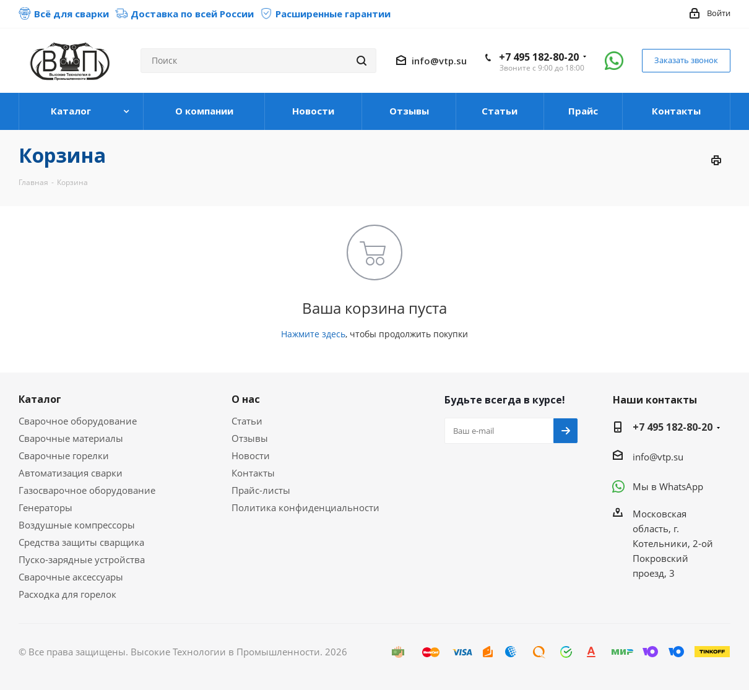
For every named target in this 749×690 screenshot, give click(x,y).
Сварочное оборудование (78, 421)
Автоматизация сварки (71, 473)
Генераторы (45, 507)
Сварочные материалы (71, 438)
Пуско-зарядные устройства (82, 559)
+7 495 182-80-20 (539, 57)
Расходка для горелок (67, 594)
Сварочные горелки (64, 455)
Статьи (247, 421)
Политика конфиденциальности (305, 507)
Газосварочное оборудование (87, 490)
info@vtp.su (439, 60)
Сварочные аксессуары (71, 577)
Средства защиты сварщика (81, 542)
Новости (251, 455)
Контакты (253, 473)
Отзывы (250, 438)
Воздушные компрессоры (77, 525)
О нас (246, 399)
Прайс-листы (261, 490)
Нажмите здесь (313, 334)
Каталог (40, 399)
